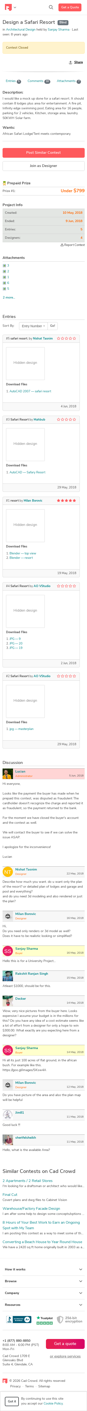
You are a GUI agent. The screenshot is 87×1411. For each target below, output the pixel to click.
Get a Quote (70, 7)
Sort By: (8, 326)
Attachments (69, 81)
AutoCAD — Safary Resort (27, 472)
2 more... (9, 297)
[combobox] (33, 326)
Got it (12, 1401)
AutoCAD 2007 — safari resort (30, 391)
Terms (29, 1386)
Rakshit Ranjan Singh (31, 974)
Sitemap (44, 1386)
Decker (20, 999)
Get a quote (65, 1344)
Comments (39, 81)
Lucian (20, 771)
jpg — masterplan (21, 729)
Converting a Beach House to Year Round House (42, 1242)
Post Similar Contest (43, 153)
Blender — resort (21, 557)
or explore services (65, 1356)
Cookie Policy (53, 1403)
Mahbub (39, 419)
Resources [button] (43, 1305)
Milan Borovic (33, 500)
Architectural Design (20, 29)
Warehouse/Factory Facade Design (31, 1209)
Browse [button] (43, 1281)
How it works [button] (43, 1269)
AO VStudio (42, 586)
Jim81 (19, 1113)
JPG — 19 (16, 648)
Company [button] (43, 1293)
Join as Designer (43, 166)
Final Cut (10, 1195)
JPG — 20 (16, 643)
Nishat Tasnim (43, 338)
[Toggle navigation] (10, 7)
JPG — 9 (15, 639)
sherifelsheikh (25, 1138)
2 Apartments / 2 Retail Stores (28, 1181)
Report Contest (73, 245)
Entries (13, 81)
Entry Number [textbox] (32, 326)
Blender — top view (23, 553)
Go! (52, 326)
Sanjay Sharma (59, 29)
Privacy (15, 1386)
